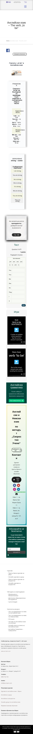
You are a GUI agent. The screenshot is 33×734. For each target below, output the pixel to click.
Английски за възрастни (8, 698)
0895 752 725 (4, 677)
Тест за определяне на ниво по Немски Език (17, 616)
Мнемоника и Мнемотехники (13, 594)
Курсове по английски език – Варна (11, 691)
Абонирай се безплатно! (19, 54)
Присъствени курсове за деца (16, 573)
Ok (15, 731)
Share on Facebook (8, 50)
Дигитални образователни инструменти (17, 598)
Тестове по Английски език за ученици (17, 622)
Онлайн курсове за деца (16, 577)
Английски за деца (6, 695)
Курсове (10, 571)
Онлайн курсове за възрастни (14, 583)
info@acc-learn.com (6, 683)
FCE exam (11, 619)
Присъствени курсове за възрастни (16, 580)
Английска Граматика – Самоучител (15, 629)
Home (7, 40)
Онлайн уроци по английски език (10, 702)
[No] (31, 729)
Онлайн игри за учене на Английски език (16, 626)
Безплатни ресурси (13, 609)
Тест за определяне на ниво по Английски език (17, 612)
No (18, 731)
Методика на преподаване (15, 592)
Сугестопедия (12, 602)
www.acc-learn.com (5, 651)
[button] (16, 72)
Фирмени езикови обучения (9, 705)
